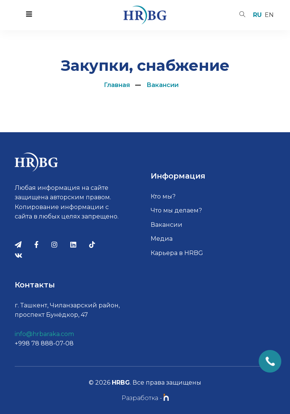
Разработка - (145, 398)
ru (257, 14)
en (269, 14)
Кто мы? (163, 196)
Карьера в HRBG (177, 253)
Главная (117, 85)
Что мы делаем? (176, 210)
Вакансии (163, 85)
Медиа (162, 238)
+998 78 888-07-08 (44, 343)
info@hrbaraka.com (44, 334)
